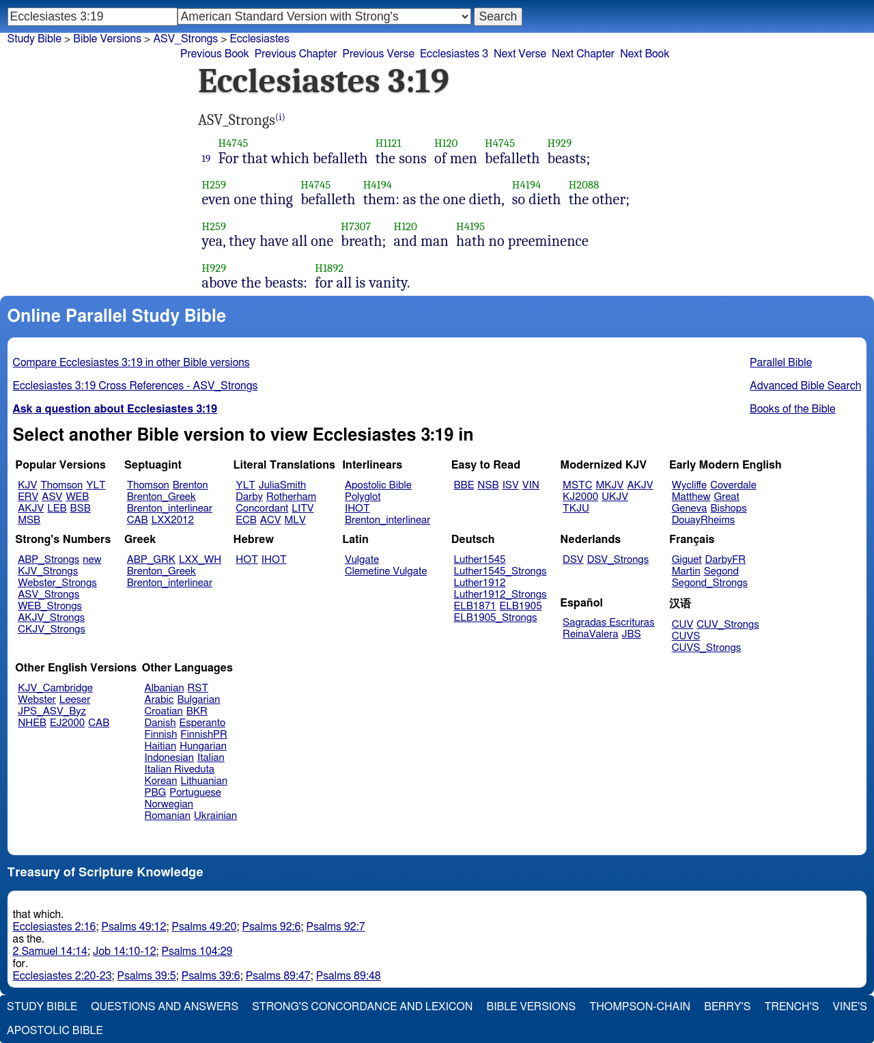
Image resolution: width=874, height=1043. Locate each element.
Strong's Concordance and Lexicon (362, 1006)
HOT (246, 560)
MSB (29, 520)
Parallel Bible (781, 362)
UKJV (615, 497)
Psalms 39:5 (146, 976)
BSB (80, 508)
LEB (56, 508)
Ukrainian (215, 816)
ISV (511, 485)
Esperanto (203, 723)
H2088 (584, 184)
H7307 (356, 226)
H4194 (377, 184)
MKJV (609, 485)
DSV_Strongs (618, 560)
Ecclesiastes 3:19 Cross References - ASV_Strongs (135, 385)
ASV (52, 497)
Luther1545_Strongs (500, 571)
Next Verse (520, 53)
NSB (487, 485)
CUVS (686, 636)
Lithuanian (203, 781)
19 (206, 158)
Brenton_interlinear (169, 508)
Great (726, 497)
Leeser (74, 700)
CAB (137, 520)
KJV (27, 485)
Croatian (164, 711)
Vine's (850, 1006)
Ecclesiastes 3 (454, 53)
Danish (160, 723)
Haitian (161, 746)
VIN (530, 485)
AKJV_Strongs (51, 618)
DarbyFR (725, 560)
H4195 (470, 226)
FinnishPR (203, 734)
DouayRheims (703, 520)
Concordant (262, 508)
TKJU (576, 508)
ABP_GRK (151, 560)
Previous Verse (378, 53)
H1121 (388, 143)
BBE (464, 485)
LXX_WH (200, 560)
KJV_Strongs (48, 571)
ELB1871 (475, 606)
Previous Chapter (296, 53)
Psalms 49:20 (203, 926)
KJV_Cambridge (55, 688)
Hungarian (203, 746)
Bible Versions (107, 38)
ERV (28, 497)
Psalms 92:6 (271, 926)
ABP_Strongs (48, 560)
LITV (302, 508)
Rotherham (291, 497)
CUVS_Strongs (707, 648)
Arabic (159, 700)
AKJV (31, 508)
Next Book (644, 53)
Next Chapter (583, 53)
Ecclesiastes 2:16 (54, 926)
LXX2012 (173, 520)
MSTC (577, 485)
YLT (95, 485)
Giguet (687, 560)
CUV (683, 625)
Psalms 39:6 (211, 976)
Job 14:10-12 (124, 951)
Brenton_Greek (161, 497)
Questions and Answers (164, 1006)
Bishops (728, 508)
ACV (270, 520)
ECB (246, 520)
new (92, 560)
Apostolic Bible (55, 1030)
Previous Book (214, 53)
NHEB (32, 723)
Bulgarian (198, 700)
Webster (37, 700)
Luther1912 (480, 583)
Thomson (61, 485)
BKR (197, 711)
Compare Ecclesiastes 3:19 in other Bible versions (131, 362)
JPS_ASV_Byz (52, 711)
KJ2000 (580, 497)
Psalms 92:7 (336, 926)
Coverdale (733, 485)
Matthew (691, 497)
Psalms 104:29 (197, 951)
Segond (721, 571)
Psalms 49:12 (133, 926)
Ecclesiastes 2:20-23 (62, 976)
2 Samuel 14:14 (50, 951)
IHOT (357, 508)
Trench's (791, 1006)
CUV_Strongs (727, 625)
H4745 (233, 143)
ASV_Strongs (48, 594)
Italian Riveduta (179, 769)
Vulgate (362, 560)
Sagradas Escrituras (608, 622)
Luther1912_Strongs (500, 594)
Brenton (190, 485)
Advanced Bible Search (805, 385)
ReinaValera (590, 634)
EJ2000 (67, 723)
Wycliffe (689, 485)
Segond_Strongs (710, 583)
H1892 (329, 268)
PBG (156, 793)
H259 (214, 184)
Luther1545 (480, 560)
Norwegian (169, 804)
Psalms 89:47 (278, 976)
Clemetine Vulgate (386, 571)
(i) (280, 117)
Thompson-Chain (639, 1006)
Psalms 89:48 (348, 976)
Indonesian (170, 758)
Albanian (164, 688)
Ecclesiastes (260, 38)
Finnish (161, 734)
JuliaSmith (282, 485)
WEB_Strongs (50, 606)
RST (198, 688)
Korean (161, 781)
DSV (573, 560)
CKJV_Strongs (51, 629)
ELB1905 (521, 606)
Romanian (168, 816)
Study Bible (34, 38)
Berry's (727, 1006)
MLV (294, 520)
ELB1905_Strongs (495, 618)
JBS (630, 634)
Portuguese (195, 793)
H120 (445, 143)
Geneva (689, 508)
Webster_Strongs (57, 583)
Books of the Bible (793, 409)
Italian (211, 758)
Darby (249, 497)
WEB (77, 497)
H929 (560, 143)
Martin (686, 571)
